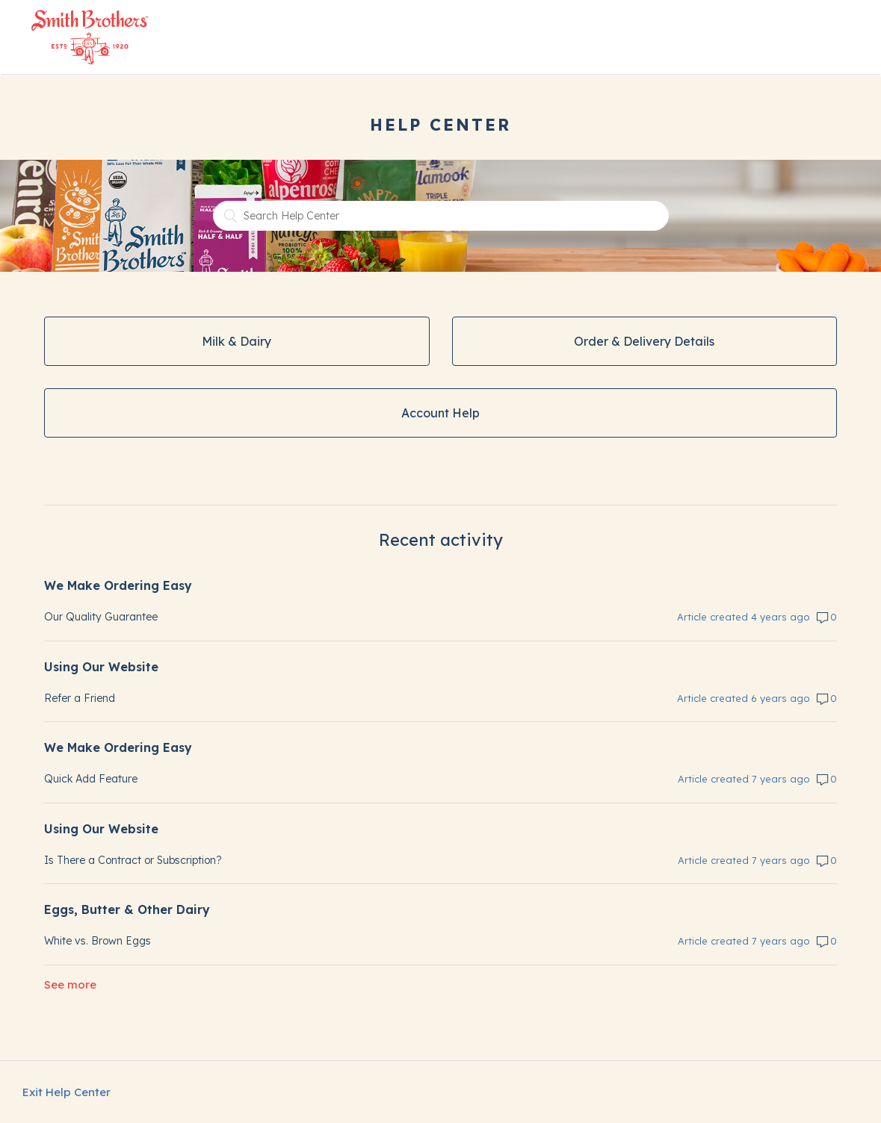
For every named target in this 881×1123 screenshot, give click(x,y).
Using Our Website (101, 666)
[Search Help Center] (441, 216)
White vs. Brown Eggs (97, 941)
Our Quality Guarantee (101, 616)
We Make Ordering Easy (118, 585)
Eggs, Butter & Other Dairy (127, 909)
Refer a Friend (79, 698)
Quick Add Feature (90, 779)
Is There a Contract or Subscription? (133, 860)
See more (70, 984)
